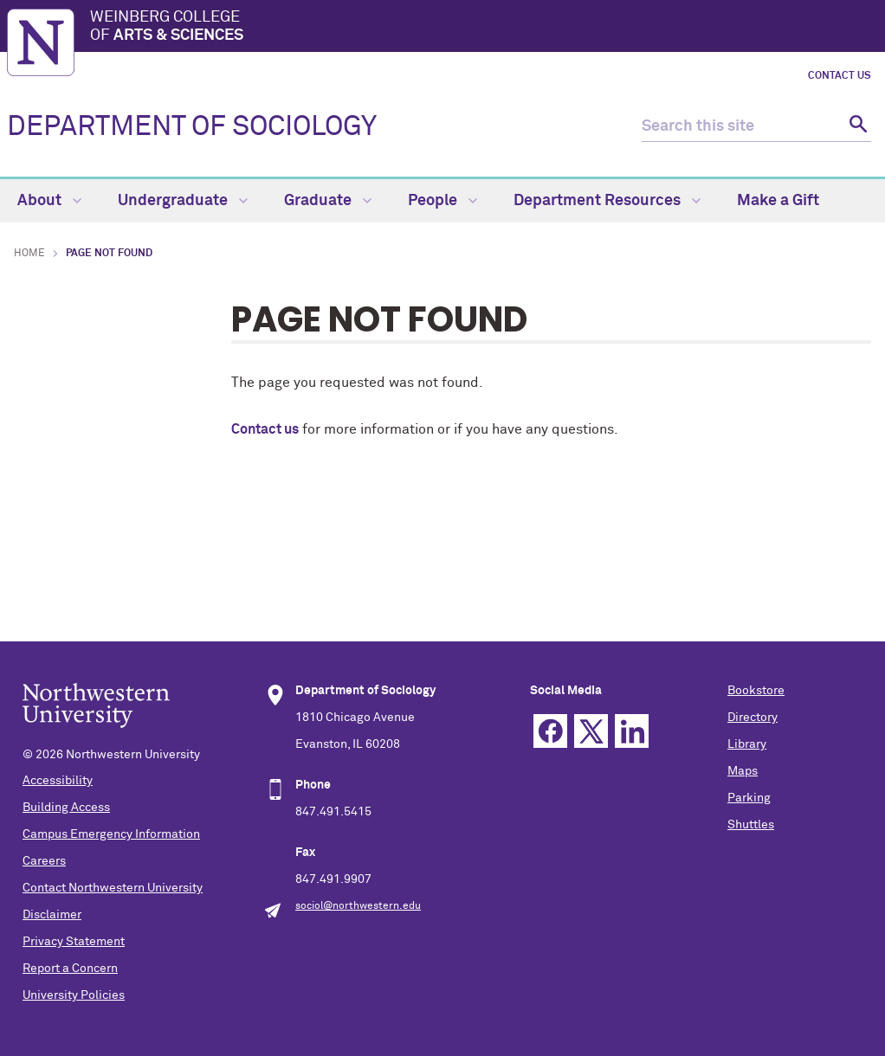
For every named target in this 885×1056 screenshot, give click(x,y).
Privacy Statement (74, 942)
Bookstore (756, 691)
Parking (749, 798)
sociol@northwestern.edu (358, 906)
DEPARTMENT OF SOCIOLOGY (192, 127)
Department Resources (607, 201)
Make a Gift (778, 201)
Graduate (327, 201)
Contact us (265, 429)
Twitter (591, 731)
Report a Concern (70, 969)
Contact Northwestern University (113, 888)
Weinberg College (484, 28)
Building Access (66, 808)
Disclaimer (52, 915)
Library (746, 744)
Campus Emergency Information (111, 834)
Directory (752, 718)
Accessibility (58, 781)
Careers (44, 861)
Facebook (550, 731)
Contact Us (839, 76)
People (442, 201)
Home (29, 253)
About (49, 201)
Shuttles (750, 825)
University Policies (74, 995)
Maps (742, 771)
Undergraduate (183, 201)
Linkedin (632, 731)
